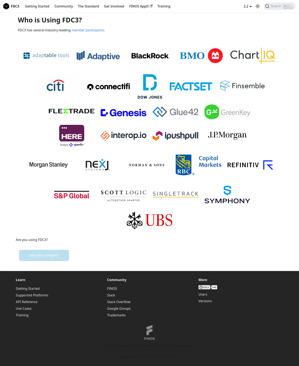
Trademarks (116, 315)
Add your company (44, 255)
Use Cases (24, 308)
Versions (205, 301)
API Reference (27, 302)
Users (203, 294)
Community (63, 6)
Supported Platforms (32, 295)
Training (163, 6)
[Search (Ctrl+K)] (279, 6)
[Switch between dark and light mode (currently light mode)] (257, 6)
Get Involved (114, 6)
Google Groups (119, 308)
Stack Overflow (118, 302)
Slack (111, 295)
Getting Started (37, 6)
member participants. (88, 30)
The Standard (88, 6)
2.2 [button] (246, 6)
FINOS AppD (140, 6)
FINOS (112, 288)
